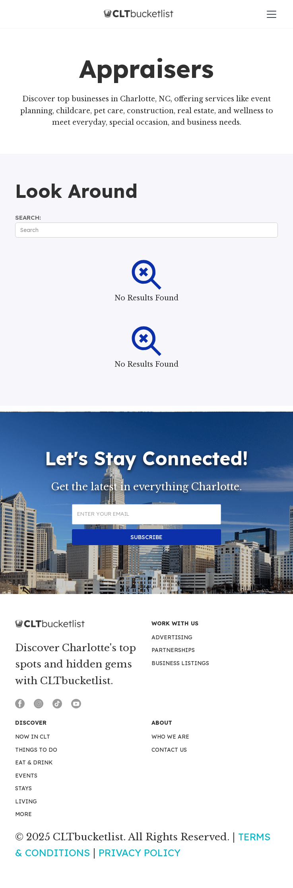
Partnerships (173, 650)
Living (26, 801)
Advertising (171, 637)
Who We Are (170, 736)
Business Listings (180, 663)
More (23, 814)
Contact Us (169, 750)
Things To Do (36, 750)
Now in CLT (32, 736)
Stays (23, 788)
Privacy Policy (139, 853)
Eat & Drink (33, 762)
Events (26, 775)
